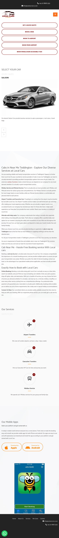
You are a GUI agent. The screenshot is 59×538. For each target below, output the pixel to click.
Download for (12, 447)
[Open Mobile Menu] (55, 14)
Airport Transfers (29, 334)
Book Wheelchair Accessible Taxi (29, 52)
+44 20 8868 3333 (44, 3)
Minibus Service (29, 388)
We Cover (35, 519)
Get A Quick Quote (29, 25)
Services (28, 519)
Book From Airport (29, 45)
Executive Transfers (29, 361)
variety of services (12, 182)
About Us (21, 519)
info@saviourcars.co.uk (30, 6)
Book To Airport (29, 38)
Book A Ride (29, 32)
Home (14, 519)
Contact (42, 519)
